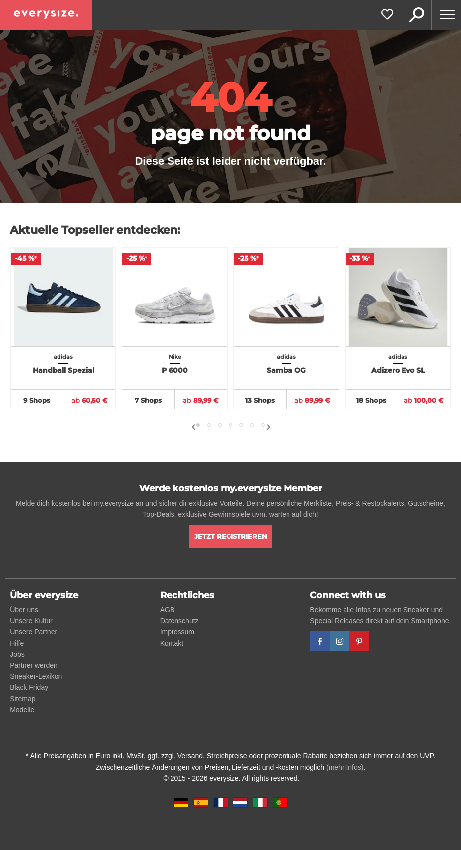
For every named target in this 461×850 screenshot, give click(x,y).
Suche (416, 15)
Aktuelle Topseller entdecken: (95, 230)
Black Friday (29, 687)
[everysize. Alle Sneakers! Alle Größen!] (46, 15)
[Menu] (446, 15)
